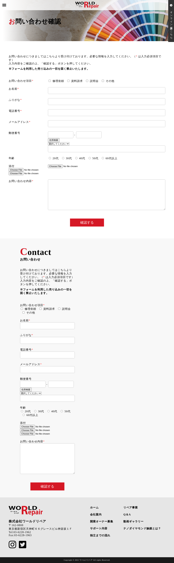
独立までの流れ (100, 535)
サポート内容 (98, 528)
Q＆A (127, 514)
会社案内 (96, 514)
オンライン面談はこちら (171, 21)
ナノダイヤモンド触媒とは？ (142, 528)
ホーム (94, 507)
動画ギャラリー (133, 521)
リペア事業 (130, 507)
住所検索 (53, 140)
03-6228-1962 (22, 532)
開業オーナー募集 (101, 521)
